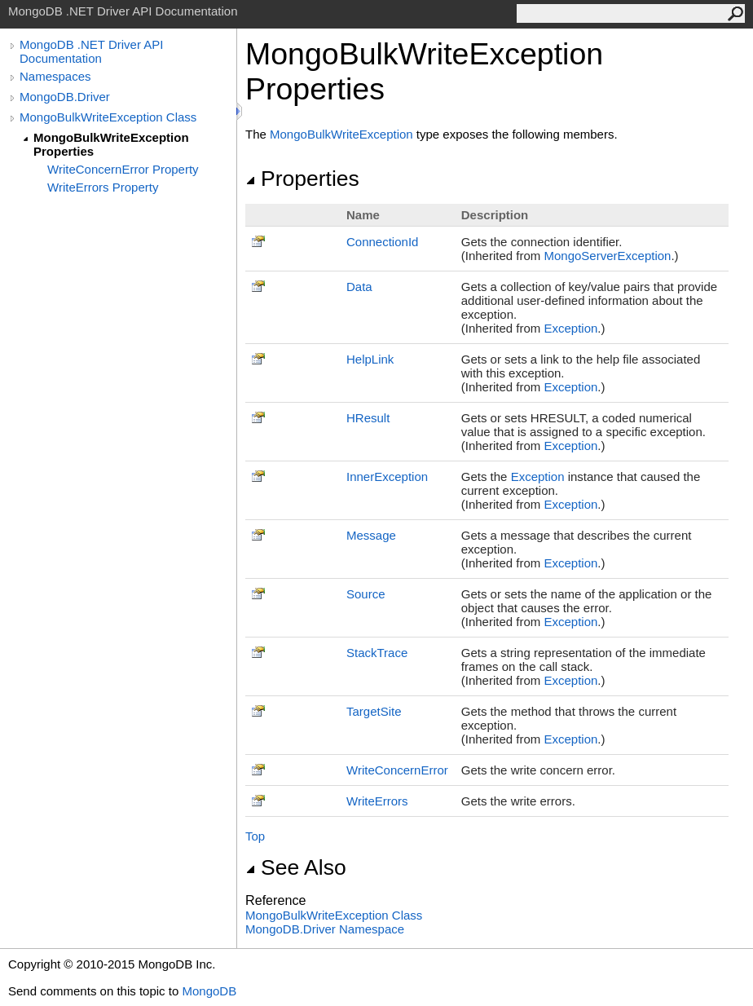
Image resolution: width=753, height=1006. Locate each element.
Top (255, 836)
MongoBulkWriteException (341, 134)
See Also (295, 867)
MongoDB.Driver (65, 97)
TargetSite (374, 711)
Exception (570, 328)
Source (365, 594)
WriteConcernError (397, 770)
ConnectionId (382, 242)
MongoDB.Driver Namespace (324, 929)
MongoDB (209, 991)
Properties (302, 178)
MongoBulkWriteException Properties (111, 144)
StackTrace (376, 653)
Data (359, 286)
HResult (368, 418)
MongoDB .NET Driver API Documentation (91, 51)
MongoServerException (607, 256)
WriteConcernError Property (123, 169)
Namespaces (55, 76)
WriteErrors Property (102, 187)
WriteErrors (377, 801)
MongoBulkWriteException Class (108, 117)
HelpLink (370, 359)
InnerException (387, 476)
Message (371, 535)
